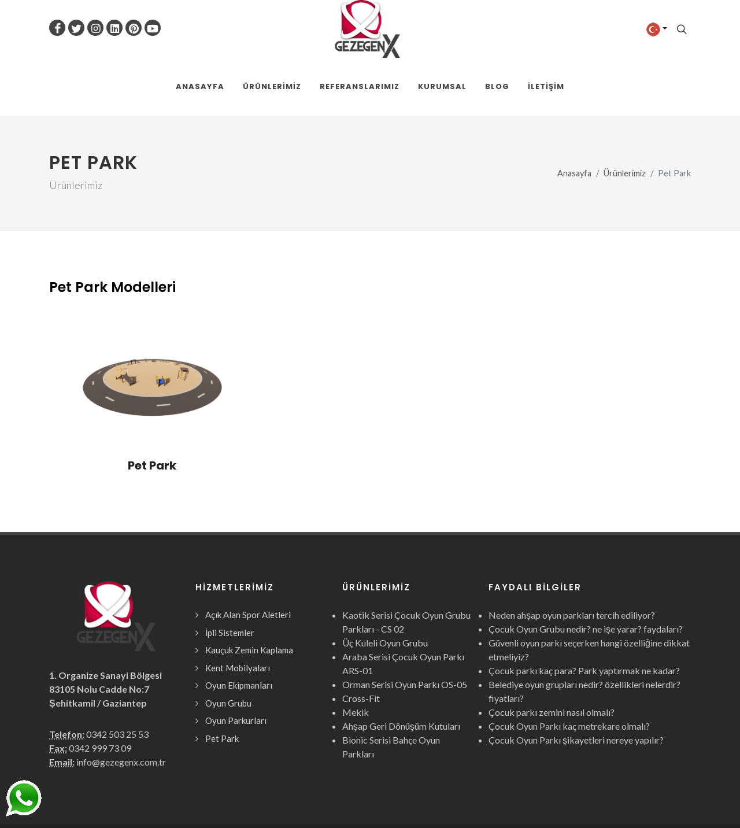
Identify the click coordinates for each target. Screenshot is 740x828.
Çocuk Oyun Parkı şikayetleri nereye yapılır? (576, 682)
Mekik (355, 654)
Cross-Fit (361, 640)
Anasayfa (574, 116)
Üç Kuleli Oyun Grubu (385, 585)
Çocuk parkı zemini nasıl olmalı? (552, 654)
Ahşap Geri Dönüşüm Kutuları (401, 668)
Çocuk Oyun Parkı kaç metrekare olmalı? (569, 668)
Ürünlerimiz (625, 116)
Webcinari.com (664, 798)
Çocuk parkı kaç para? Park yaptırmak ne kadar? (584, 613)
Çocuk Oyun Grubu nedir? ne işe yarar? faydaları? (586, 571)
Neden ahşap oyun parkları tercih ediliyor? (572, 557)
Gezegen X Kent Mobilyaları (174, 798)
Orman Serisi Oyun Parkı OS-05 (404, 627)
